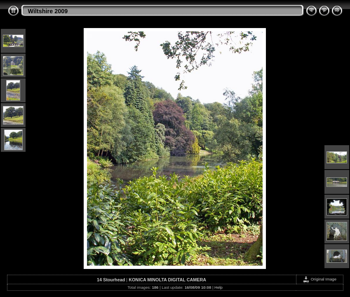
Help (218, 287)
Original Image (319, 279)
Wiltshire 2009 (48, 11)
